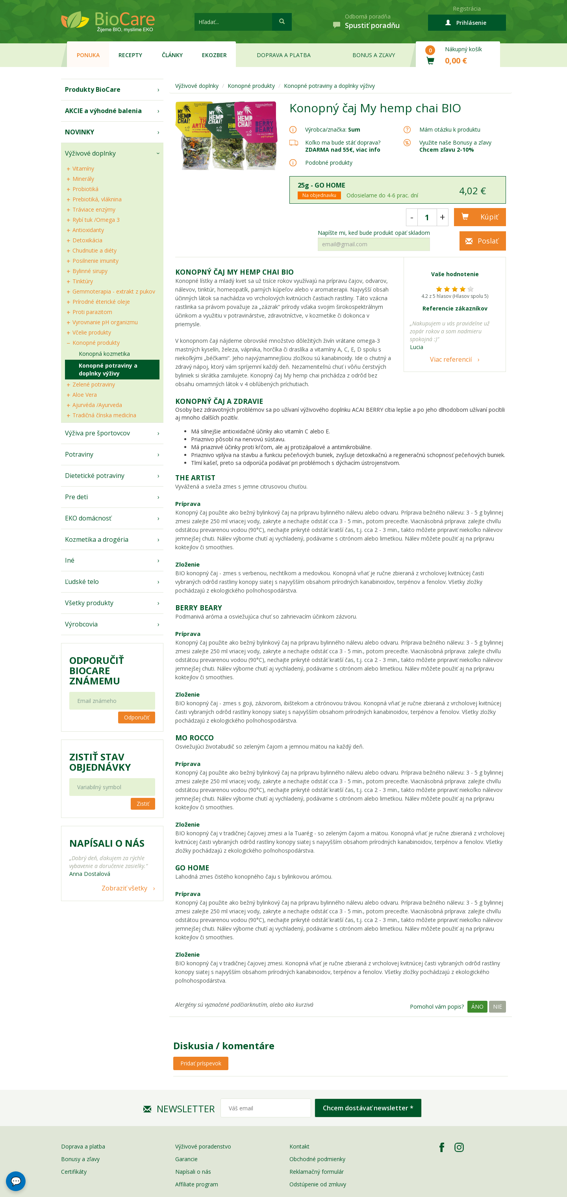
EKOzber (214, 55)
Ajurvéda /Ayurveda (97, 405)
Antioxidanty (88, 230)
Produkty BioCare (92, 89)
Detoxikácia (87, 240)
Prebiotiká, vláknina (97, 199)
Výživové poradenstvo (203, 1146)
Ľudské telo (82, 581)
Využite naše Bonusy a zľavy (455, 146)
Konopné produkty (96, 342)
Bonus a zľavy (373, 55)
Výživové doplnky (90, 153)
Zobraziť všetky (124, 888)
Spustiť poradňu (372, 25)
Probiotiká (85, 189)
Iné (69, 560)
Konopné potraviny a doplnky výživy (108, 369)
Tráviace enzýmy (93, 209)
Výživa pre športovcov (97, 433)
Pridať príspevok (200, 1063)
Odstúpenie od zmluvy (317, 1184)
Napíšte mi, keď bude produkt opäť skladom (374, 233)
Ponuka (88, 55)
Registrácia (467, 8)
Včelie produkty (91, 332)
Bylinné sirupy (89, 271)
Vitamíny (83, 168)
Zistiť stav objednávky (100, 762)
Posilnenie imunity (95, 260)
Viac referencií (451, 359)
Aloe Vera (84, 394)
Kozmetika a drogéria (96, 539)
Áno (477, 1006)
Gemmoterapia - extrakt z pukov (113, 291)
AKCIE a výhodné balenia (103, 110)
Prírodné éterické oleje (101, 301)
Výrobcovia (81, 624)
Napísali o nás (193, 1171)
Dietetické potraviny (94, 475)
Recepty (130, 55)
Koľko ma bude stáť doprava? (342, 142)
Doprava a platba (284, 55)
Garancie (186, 1159)
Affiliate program (196, 1184)
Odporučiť (136, 717)
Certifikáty (74, 1171)
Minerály (83, 178)
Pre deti (76, 497)
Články (172, 55)
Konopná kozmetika (104, 353)
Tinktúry (82, 281)
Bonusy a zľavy (80, 1159)
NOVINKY (79, 132)
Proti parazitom (92, 312)
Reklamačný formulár (316, 1171)
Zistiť (143, 803)
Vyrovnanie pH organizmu (105, 322)
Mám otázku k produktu (449, 129)
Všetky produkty (89, 602)
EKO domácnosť (88, 518)
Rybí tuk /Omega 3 (96, 219)
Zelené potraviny (93, 384)
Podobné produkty (328, 162)
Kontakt (299, 1146)
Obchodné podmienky (317, 1159)
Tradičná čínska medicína (104, 415)
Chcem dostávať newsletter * (368, 1108)
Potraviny (79, 454)
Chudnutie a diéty (94, 250)
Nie (497, 1006)
